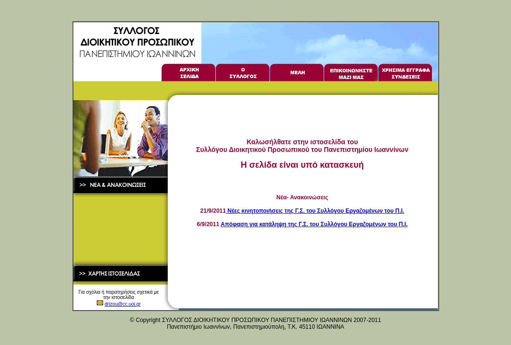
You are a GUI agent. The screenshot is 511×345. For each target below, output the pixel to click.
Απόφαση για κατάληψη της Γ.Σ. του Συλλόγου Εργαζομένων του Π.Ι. (314, 224)
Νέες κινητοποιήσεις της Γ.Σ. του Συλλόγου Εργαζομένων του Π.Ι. (315, 210)
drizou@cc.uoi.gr (122, 304)
